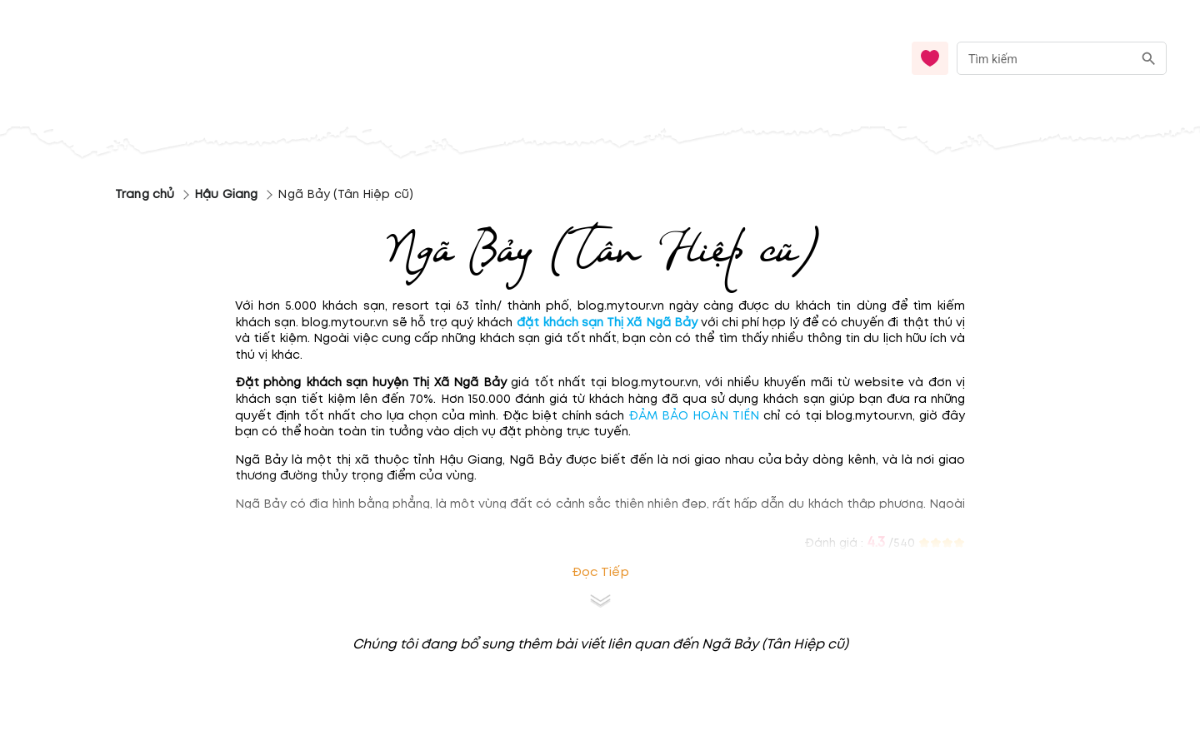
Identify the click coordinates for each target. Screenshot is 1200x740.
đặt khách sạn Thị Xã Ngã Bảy (607, 322)
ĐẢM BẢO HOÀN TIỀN (693, 416)
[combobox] (1062, 59)
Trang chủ (144, 194)
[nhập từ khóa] (1044, 57)
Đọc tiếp (600, 572)
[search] (1149, 59)
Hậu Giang (226, 194)
